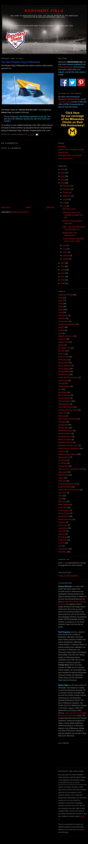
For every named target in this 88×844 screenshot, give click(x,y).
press (60, 496)
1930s (60, 307)
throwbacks (62, 537)
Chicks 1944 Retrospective (68, 377)
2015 (63, 263)
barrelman (62, 339)
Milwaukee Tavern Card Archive (70, 155)
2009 (63, 283)
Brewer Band (63, 360)
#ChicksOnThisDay (65, 295)
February (66, 255)
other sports (62, 472)
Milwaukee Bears (64, 434)
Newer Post (5, 207)
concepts (61, 383)
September (67, 196)
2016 (63, 183)
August (66, 199)
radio (60, 499)
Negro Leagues (64, 457)
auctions (61, 330)
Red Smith (62, 501)
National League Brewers (67, 454)
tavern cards (63, 525)
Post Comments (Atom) (20, 212)
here (64, 563)
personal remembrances (67, 484)
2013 (63, 270)
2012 (63, 273)
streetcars (62, 522)
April (65, 249)
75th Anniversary (64, 102)
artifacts (61, 327)
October (66, 193)
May (65, 245)
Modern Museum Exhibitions (68, 448)
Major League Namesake (67, 419)
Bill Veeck (61, 351)
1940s (60, 310)
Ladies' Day (62, 413)
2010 (63, 280)
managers (62, 422)
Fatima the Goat (64, 395)
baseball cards (63, 342)
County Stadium (64, 386)
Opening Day (63, 466)
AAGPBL (61, 318)
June (65, 206)
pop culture (62, 493)
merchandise (63, 425)
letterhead (62, 416)
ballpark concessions (66, 336)
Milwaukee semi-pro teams (68, 445)
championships (63, 371)
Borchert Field (44, 11)
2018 (63, 176)
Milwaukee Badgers (65, 431)
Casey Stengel (63, 369)
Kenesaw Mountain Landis (68, 410)
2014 (63, 266)
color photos (62, 380)
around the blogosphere (67, 324)
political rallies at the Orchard (69, 490)
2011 (63, 277)
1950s (60, 312)
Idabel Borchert (64, 404)
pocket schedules (64, 487)
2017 (63, 180)
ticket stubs (62, 540)
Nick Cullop (62, 460)
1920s (60, 304)
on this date (62, 463)
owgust (61, 478)
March (65, 252)
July (64, 203)
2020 (63, 169)
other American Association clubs (70, 469)
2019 (63, 173)
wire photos (62, 552)
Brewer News (63, 363)
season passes (63, 510)
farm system (62, 392)
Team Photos (63, 153)
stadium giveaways (65, 519)
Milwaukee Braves (65, 437)
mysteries (61, 451)
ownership (62, 481)
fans (59, 389)
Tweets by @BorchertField (68, 576)
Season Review (64, 513)
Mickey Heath (63, 428)
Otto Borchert (63, 475)
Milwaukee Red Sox (65, 442)
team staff (62, 531)
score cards (62, 507)
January (66, 259)
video (60, 546)
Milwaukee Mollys (64, 440)
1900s (60, 298)
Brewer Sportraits (64, 366)
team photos (63, 528)
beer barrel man (64, 348)
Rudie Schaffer (63, 504)
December (67, 186)
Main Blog (62, 147)
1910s (60, 301)
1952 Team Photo (69, 209)
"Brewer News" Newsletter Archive (71, 150)
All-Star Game (63, 321)
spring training (63, 516)
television (61, 534)
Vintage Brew (63, 549)
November (67, 189)
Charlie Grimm (63, 374)
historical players (64, 401)
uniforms (61, 543)
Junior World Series (65, 407)
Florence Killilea (64, 398)
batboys (61, 345)
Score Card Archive (65, 158)
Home (28, 207)
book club (61, 354)
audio (60, 333)
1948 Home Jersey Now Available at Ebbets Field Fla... (72, 214)
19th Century (63, 315)
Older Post (50, 207)
